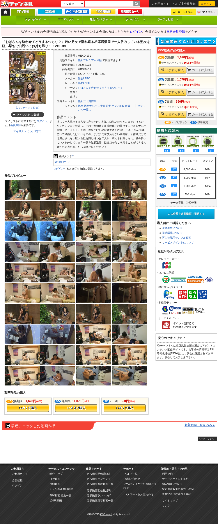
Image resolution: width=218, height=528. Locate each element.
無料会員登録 (176, 31)
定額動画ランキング (99, 495)
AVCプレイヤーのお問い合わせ (139, 485)
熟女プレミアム (101, 19)
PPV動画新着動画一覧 (100, 483)
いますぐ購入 (172, 70)
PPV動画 (55, 478)
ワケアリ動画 (167, 19)
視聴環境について (172, 232)
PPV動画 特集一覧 (60, 495)
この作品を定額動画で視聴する (186, 213)
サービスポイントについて (178, 242)
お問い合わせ (132, 478)
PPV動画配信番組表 (99, 473)
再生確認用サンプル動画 (176, 237)
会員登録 (190, 3)
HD (122, 105)
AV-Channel (16, 3)
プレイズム (135, 19)
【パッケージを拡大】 (27, 107)
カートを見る (185, 12)
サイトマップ (170, 500)
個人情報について (172, 483)
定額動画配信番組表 (99, 490)
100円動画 (56, 500)
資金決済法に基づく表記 (176, 494)
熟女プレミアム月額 (90, 60)
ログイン (207, 3)
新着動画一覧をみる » (199, 425)
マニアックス (68, 19)
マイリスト (208, 12)
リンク (166, 505)
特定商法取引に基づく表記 (178, 489)
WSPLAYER (62, 162)
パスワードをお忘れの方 (138, 494)
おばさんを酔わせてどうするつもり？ (100, 87)
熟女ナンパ (90, 105)
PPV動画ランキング (99, 478)
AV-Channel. (106, 514)
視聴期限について (172, 228)
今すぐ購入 (28, 408)
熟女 (80, 105)
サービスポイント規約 (175, 478)
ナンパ (116, 105)
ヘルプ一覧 (131, 473)
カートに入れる (200, 70)
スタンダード (35, 19)
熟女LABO (84, 78)
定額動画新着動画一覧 (100, 500)
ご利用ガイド (161, 3)
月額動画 (55, 483)
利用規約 (167, 473)
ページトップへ (206, 439)
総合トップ (56, 473)
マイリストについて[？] (27, 131)
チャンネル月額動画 (61, 489)
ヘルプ (176, 3)
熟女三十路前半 (87, 101)
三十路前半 (104, 105)
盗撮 (127, 105)
